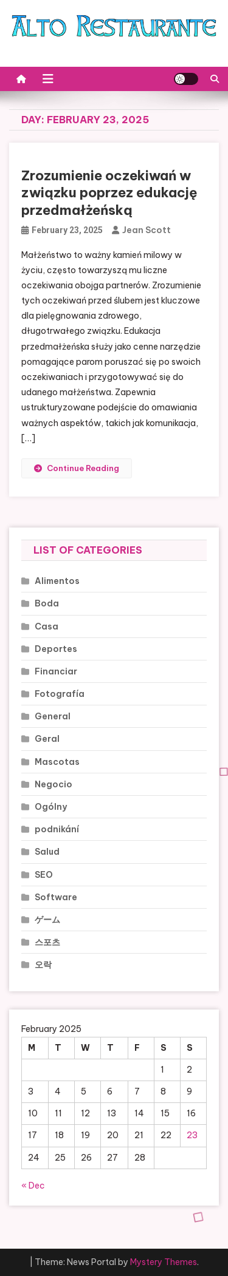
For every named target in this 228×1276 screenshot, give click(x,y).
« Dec (33, 1185)
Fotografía (60, 693)
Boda (47, 603)
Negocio (53, 784)
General (53, 716)
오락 (43, 964)
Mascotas (57, 761)
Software (56, 897)
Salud (47, 851)
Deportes (56, 648)
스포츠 (47, 942)
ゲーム (47, 919)
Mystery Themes (163, 1262)
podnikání (57, 829)
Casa (46, 626)
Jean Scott (146, 230)
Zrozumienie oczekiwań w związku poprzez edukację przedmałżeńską (109, 193)
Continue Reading (76, 468)
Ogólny (51, 806)
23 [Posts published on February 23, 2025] (192, 1135)
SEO (44, 874)
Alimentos (57, 580)
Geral (47, 738)
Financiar (56, 671)
